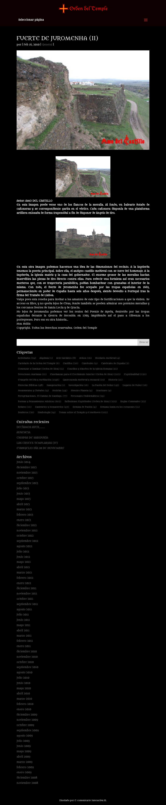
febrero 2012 (25, 578)
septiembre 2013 (27, 483)
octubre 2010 (25, 662)
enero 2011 (24, 646)
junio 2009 (24, 746)
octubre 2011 (25, 599)
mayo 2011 (23, 625)
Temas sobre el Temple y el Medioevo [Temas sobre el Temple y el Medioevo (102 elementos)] (83, 412)
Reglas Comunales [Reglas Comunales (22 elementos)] (133, 401)
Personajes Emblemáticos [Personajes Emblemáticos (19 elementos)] (87, 396)
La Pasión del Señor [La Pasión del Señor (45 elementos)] (105, 385)
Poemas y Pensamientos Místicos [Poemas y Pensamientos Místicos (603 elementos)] (39, 401)
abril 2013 (23, 504)
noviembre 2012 (27, 530)
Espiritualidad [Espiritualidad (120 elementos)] (135, 374)
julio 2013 (23, 488)
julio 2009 (23, 741)
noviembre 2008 (27, 783)
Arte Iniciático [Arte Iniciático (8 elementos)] (66, 358)
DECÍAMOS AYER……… (31, 427)
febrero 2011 (25, 641)
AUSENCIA (23, 432)
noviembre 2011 (27, 593)
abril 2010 (23, 693)
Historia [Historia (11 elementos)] (115, 379)
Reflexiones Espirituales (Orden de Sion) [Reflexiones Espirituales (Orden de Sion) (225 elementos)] (91, 401)
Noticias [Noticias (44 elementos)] (59, 390)
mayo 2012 (24, 562)
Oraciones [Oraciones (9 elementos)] (103, 390)
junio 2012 (23, 557)
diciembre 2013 (26, 467)
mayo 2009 (24, 751)
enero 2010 (24, 709)
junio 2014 (23, 462)
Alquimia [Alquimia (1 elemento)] (46, 358)
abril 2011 (23, 630)
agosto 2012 (24, 546)
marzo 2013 (24, 509)
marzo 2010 (24, 698)
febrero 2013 (25, 514)
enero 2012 (24, 583)
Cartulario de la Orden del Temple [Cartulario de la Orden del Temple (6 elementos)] (38, 363)
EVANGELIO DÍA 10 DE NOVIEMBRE (40, 448)
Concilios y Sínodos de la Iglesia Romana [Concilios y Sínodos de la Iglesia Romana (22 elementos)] (92, 368)
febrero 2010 (25, 704)
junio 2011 (23, 620)
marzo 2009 (24, 762)
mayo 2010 (24, 688)
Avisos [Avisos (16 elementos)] (85, 358)
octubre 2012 (25, 535)
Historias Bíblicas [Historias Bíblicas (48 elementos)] (30, 385)
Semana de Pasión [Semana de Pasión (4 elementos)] (85, 407)
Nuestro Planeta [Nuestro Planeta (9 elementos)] (81, 390)
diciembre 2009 (27, 714)
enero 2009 (24, 772)
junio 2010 (23, 683)
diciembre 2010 (27, 651)
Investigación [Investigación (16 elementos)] (78, 385)
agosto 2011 (24, 609)
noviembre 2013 (27, 472)
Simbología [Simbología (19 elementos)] (46, 412)
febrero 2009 (25, 767)
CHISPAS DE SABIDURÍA (32, 437)
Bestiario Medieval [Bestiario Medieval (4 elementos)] (107, 358)
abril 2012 (23, 567)
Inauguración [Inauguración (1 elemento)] (56, 385)
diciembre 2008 (27, 777)
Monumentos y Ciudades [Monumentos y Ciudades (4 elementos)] (33, 390)
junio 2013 (23, 493)
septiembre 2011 (27, 604)
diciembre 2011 (26, 588)
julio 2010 (23, 677)
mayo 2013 (23, 499)
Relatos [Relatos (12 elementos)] (24, 407)
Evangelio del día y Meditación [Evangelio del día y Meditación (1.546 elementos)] (38, 379)
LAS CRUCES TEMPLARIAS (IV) (37, 443)
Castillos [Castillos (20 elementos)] (70, 363)
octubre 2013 (25, 478)
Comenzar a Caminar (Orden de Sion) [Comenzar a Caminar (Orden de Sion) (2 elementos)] (41, 368)
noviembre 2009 (27, 719)
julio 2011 (23, 614)
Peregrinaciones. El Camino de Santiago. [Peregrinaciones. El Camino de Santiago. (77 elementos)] (42, 396)
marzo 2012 (24, 572)
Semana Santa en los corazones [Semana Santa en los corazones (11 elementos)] (120, 407)
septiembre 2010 (27, 667)
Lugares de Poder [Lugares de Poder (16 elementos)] (135, 385)
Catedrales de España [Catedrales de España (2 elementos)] (115, 363)
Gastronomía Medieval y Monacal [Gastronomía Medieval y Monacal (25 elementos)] (84, 379)
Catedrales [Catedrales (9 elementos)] (90, 363)
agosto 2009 (25, 735)
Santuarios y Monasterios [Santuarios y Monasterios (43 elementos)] (52, 407)
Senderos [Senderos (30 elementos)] (26, 412)
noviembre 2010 (27, 656)
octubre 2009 (25, 725)
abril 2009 (23, 756)
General (47, 44)
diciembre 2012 (27, 525)
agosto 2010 (24, 672)
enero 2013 (24, 520)
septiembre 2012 (27, 541)
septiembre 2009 (28, 730)
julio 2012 (23, 551)
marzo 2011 (24, 635)
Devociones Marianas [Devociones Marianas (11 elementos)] (32, 374)
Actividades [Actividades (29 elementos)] (27, 358)
